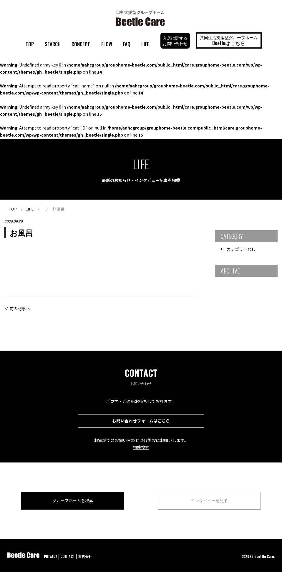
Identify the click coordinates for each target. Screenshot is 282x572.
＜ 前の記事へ (17, 308)
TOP (30, 44)
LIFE (145, 44)
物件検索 (141, 447)
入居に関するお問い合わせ (175, 40)
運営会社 (85, 556)
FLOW (106, 44)
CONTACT (67, 556)
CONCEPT (81, 44)
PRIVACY (50, 556)
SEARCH (53, 44)
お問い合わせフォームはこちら (141, 421)
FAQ (126, 44)
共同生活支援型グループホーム (229, 40)
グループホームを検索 (72, 500)
